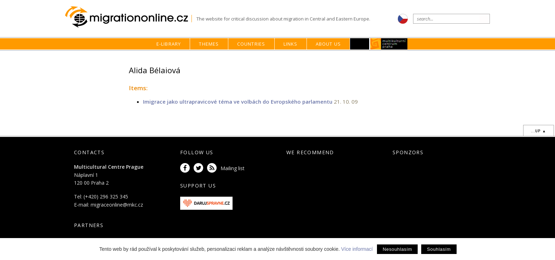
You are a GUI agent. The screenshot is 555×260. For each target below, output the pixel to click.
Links (291, 44)
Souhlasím (439, 249)
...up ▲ (538, 130)
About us (328, 44)
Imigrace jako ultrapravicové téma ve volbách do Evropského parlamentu (237, 101)
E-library (168, 44)
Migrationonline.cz (128, 17)
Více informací (357, 249)
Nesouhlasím (397, 249)
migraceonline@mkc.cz (117, 204)
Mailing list (233, 168)
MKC (389, 44)
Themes (209, 44)
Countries (251, 44)
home (364, 57)
